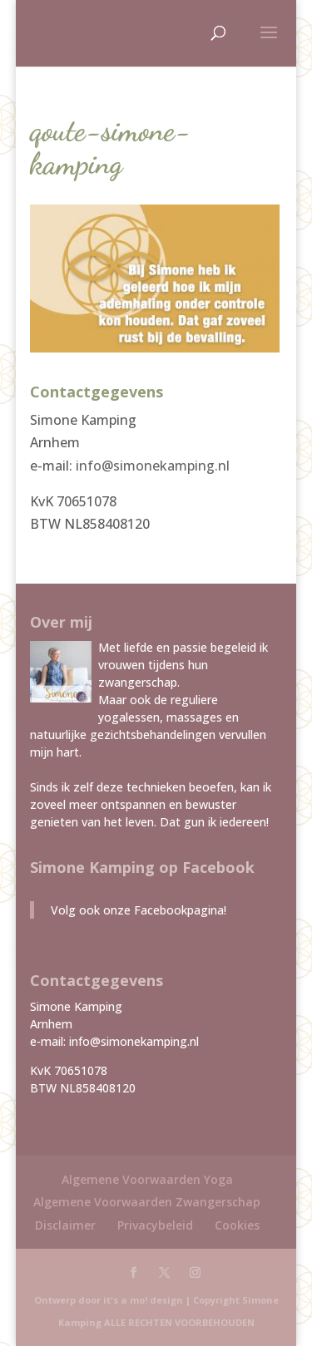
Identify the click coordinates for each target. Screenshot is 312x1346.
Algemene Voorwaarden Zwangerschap (146, 1202)
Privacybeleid (155, 1225)
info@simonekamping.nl (153, 465)
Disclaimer (65, 1225)
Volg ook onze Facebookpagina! (138, 910)
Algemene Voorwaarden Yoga (147, 1179)
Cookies (237, 1225)
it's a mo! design (143, 1300)
